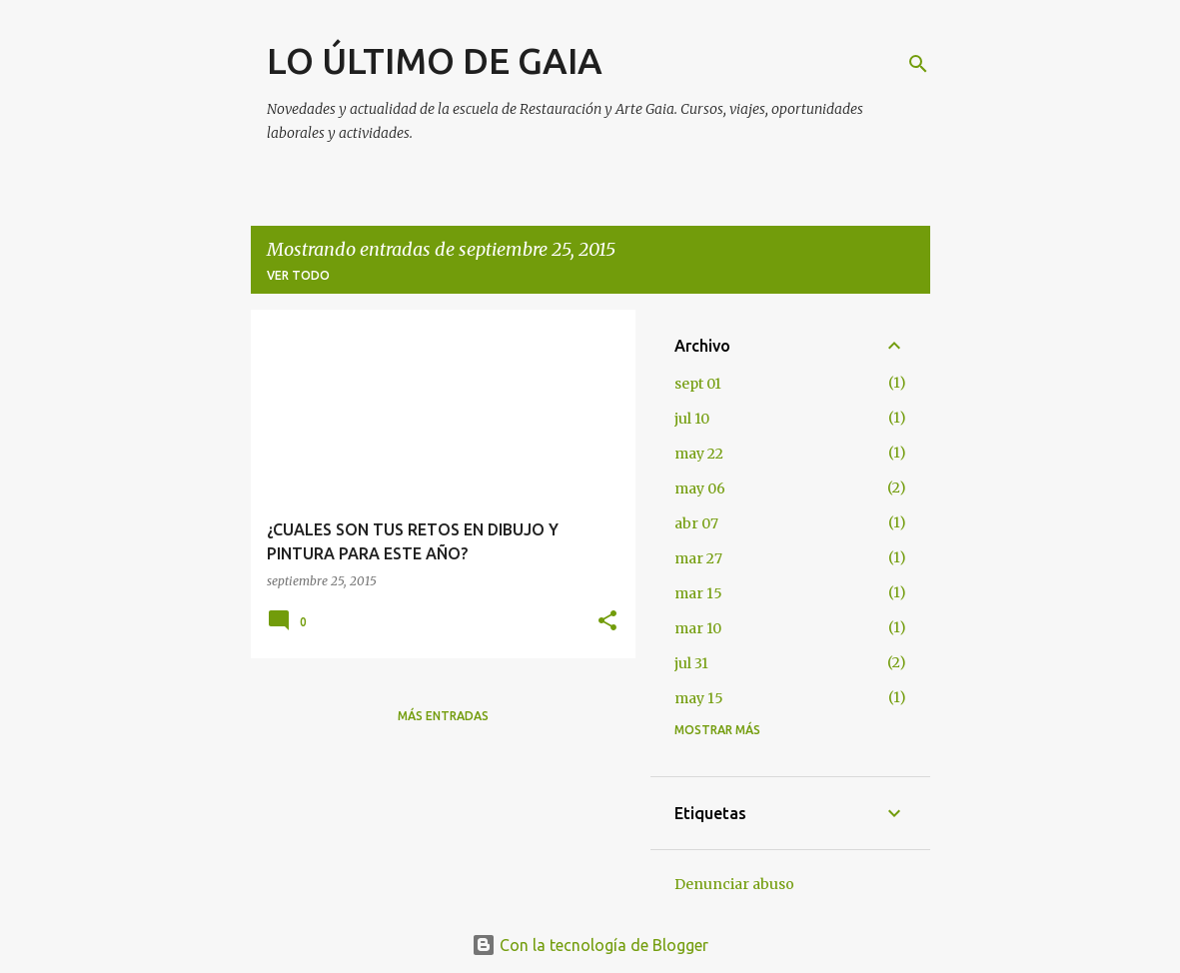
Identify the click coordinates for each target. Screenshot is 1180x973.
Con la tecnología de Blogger (590, 945)
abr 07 (696, 523)
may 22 (698, 454)
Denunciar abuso (734, 884)
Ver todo (298, 275)
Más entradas (443, 715)
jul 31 (691, 663)
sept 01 (697, 384)
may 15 (698, 698)
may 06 (699, 488)
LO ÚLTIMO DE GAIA (434, 60)
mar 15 (698, 593)
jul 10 (691, 419)
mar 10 (697, 628)
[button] (607, 621)
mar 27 (698, 558)
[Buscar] (918, 64)
